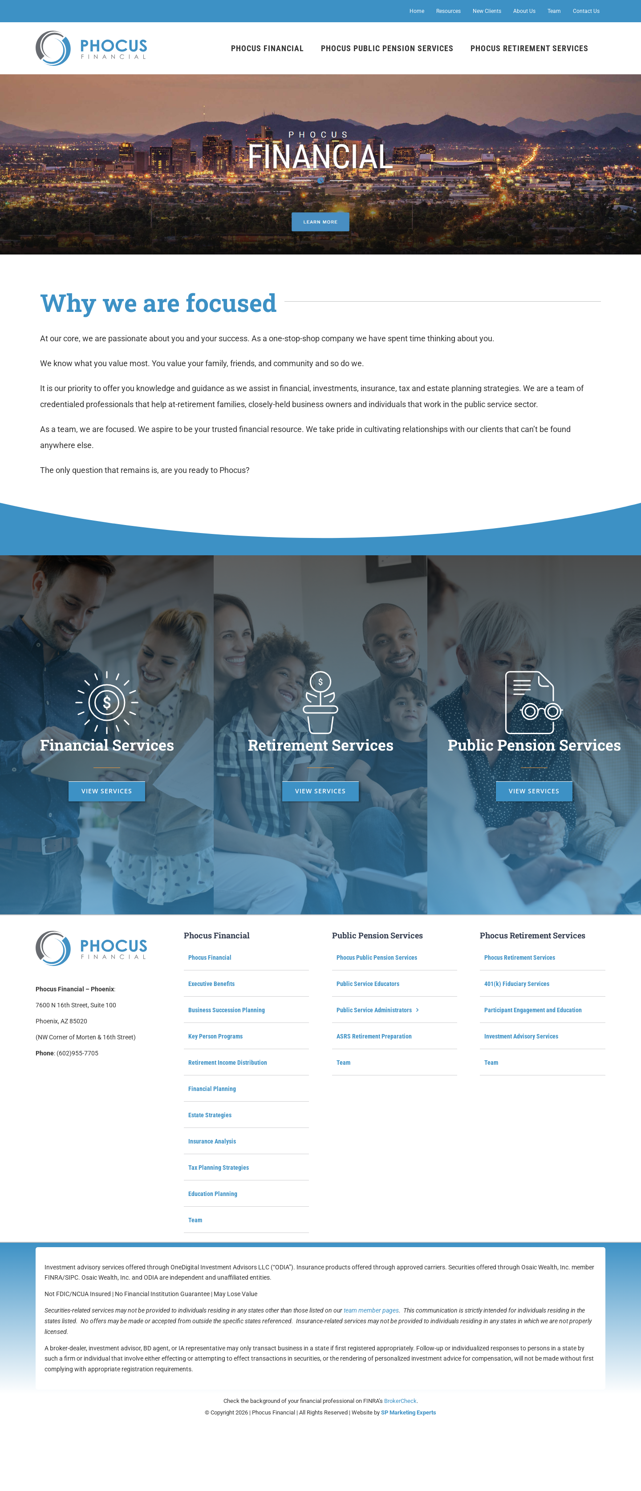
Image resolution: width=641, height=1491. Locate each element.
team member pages (371, 1310)
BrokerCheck (400, 1401)
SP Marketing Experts (408, 1412)
